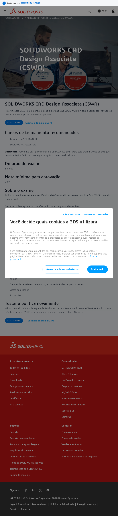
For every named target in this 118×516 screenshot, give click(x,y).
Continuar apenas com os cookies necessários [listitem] (86, 214)
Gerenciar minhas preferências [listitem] (62, 269)
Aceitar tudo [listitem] (97, 269)
